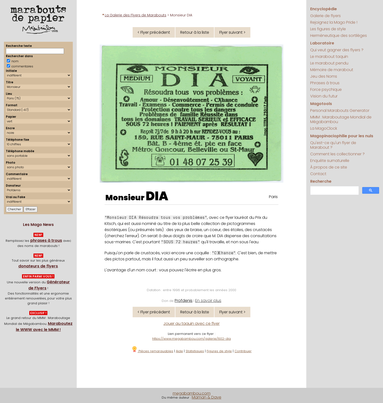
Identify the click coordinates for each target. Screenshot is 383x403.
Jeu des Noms (323, 76)
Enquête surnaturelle (329, 160)
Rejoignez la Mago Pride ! (333, 22)
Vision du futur (324, 96)
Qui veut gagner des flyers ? (336, 50)
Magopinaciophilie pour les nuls (341, 136)
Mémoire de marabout (331, 70)
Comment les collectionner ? (337, 154)
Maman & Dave (206, 397)
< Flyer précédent (154, 32)
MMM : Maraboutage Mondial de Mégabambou (341, 119)
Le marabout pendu (329, 63)
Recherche (320, 181)
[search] (334, 191)
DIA (157, 196)
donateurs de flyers (38, 266)
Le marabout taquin (329, 56)
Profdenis (183, 300)
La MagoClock (323, 128)
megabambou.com (192, 393)
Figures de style (219, 351)
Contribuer (243, 351)
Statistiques (195, 351)
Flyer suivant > (232, 32)
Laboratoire (322, 43)
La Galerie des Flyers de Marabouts (135, 15)
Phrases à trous (325, 83)
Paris (273, 197)
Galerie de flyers (325, 16)
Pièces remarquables (152, 351)
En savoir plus (208, 300)
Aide (179, 351)
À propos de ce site (328, 167)
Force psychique (326, 89)
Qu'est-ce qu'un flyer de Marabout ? (333, 145)
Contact (318, 174)
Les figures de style (328, 29)
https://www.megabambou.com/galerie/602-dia (191, 338)
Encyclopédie (323, 9)
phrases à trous (46, 240)
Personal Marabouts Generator (339, 110)
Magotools (321, 103)
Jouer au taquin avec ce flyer (191, 323)
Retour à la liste (194, 32)
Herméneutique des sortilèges (338, 35)
